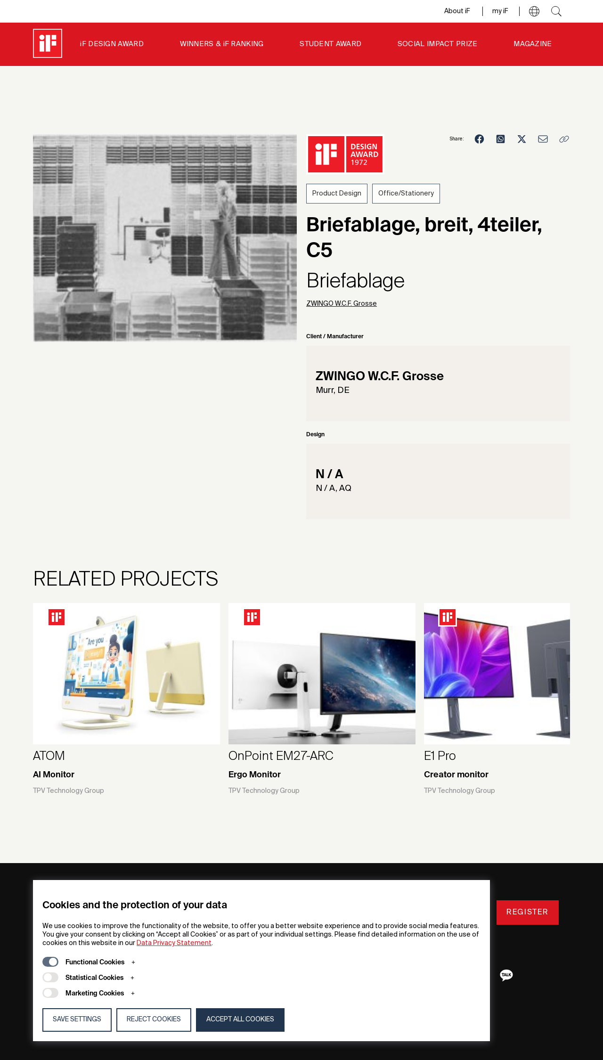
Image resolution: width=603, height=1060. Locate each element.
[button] (534, 11)
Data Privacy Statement (174, 943)
